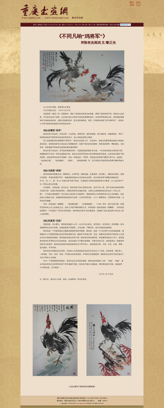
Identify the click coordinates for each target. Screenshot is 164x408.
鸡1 (90, 25)
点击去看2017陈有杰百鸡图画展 (82, 387)
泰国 (98, 25)
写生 (45, 25)
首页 (34, 25)
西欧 (106, 25)
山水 (114, 25)
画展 (118, 25)
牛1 (69, 25)
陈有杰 (40, 25)
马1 (76, 25)
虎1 (63, 25)
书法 (111, 25)
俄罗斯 (102, 25)
